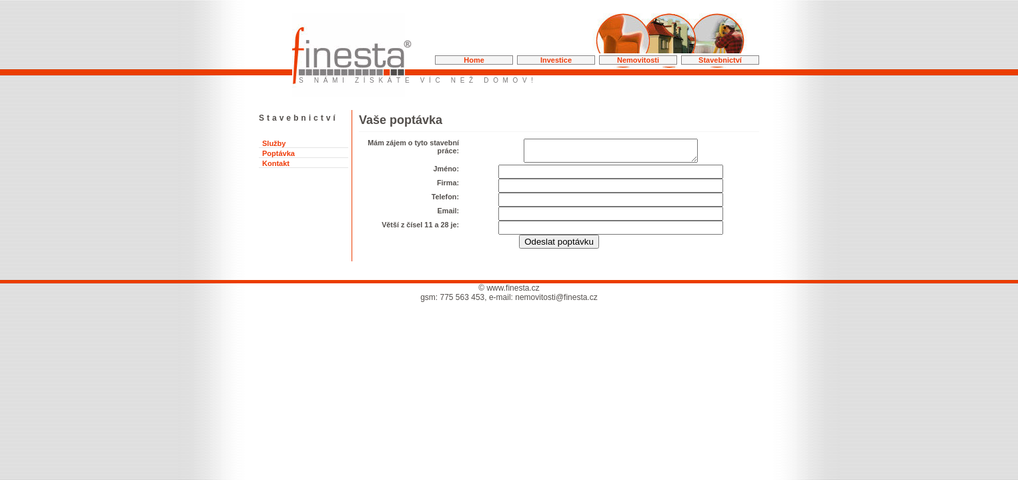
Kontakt (276, 163)
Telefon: (445, 201)
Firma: (448, 187)
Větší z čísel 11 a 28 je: (420, 229)
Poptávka (278, 153)
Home (474, 60)
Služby (274, 143)
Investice (556, 60)
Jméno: (446, 173)
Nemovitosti (638, 60)
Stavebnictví (720, 60)
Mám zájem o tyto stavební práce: (413, 147)
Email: (448, 215)
